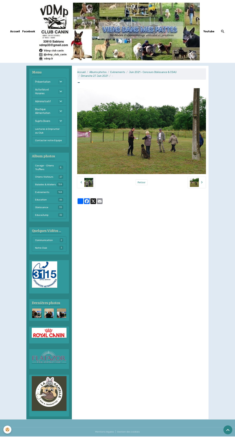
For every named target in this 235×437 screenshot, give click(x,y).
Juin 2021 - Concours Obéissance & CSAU (153, 72)
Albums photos (98, 72)
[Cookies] (8, 430)
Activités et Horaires (42, 91)
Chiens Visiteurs (49, 177)
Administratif (43, 101)
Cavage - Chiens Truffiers (49, 167)
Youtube (208, 31)
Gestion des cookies (128, 432)
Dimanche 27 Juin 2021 (94, 75)
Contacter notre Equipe (48, 140)
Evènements (117, 72)
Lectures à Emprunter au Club (47, 130)
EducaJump (49, 215)
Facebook (28, 31)
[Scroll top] (227, 429)
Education (49, 200)
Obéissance (49, 208)
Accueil (15, 31)
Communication (49, 241)
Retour (141, 182)
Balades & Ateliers (49, 185)
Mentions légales (104, 432)
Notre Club (49, 248)
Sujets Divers (42, 121)
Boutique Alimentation (42, 111)
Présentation (42, 81)
